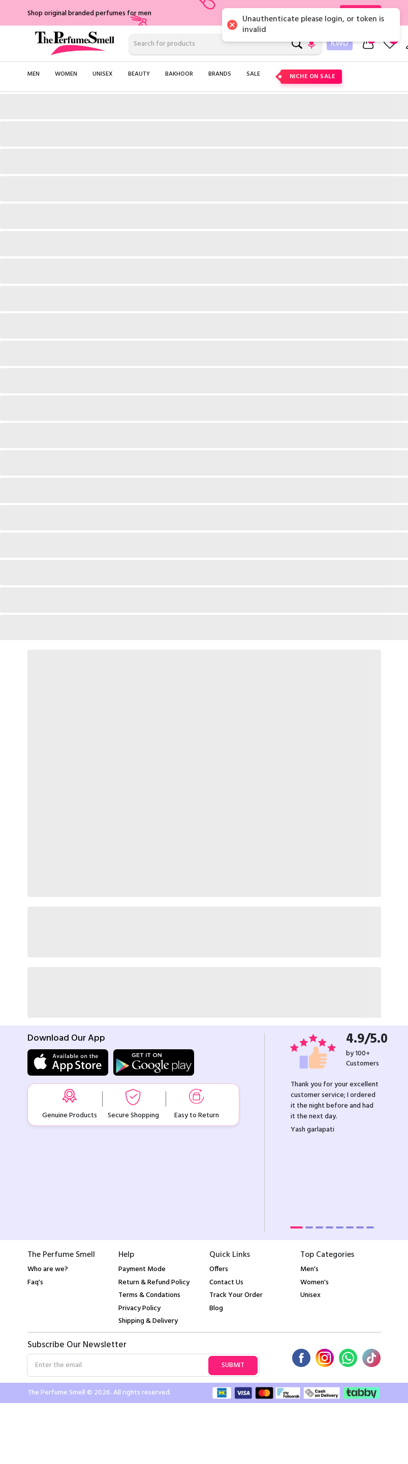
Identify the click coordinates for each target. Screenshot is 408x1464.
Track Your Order (236, 1295)
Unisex (102, 74)
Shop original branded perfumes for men (89, 13)
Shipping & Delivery (148, 1321)
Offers (218, 1269)
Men (33, 74)
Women (66, 74)
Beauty (139, 74)
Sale (253, 74)
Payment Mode (142, 1269)
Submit (233, 1365)
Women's (314, 1282)
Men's (309, 1269)
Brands (219, 74)
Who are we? (47, 1269)
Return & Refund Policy (154, 1282)
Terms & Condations (149, 1295)
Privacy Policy (139, 1308)
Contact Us (226, 1282)
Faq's (35, 1282)
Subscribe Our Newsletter (77, 1345)
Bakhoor (179, 74)
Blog (216, 1308)
